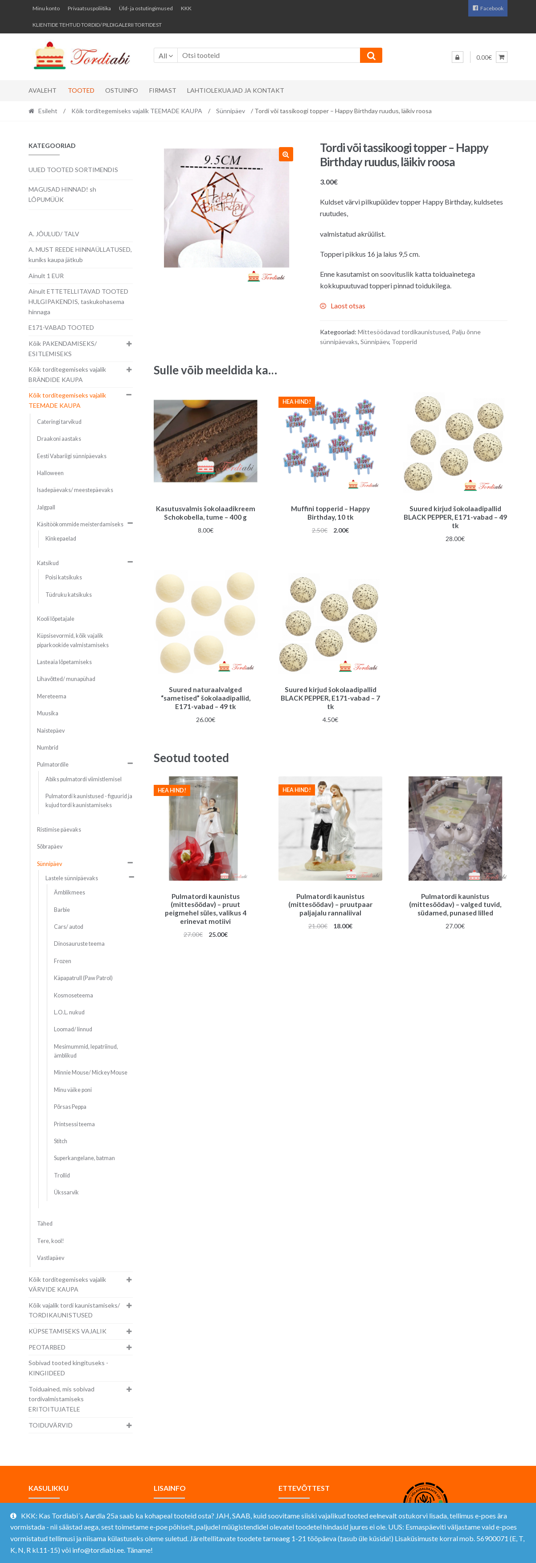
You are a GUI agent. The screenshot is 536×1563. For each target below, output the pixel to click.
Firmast (162, 90)
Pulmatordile (53, 764)
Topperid (404, 341)
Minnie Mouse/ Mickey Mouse (90, 1072)
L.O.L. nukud (69, 1012)
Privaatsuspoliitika (89, 8)
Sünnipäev (230, 111)
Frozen (62, 961)
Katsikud (48, 563)
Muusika (47, 713)
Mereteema (51, 696)
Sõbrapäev (49, 846)
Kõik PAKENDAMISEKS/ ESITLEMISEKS (63, 348)
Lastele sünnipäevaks (71, 878)
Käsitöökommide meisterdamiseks (80, 524)
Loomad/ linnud (73, 1029)
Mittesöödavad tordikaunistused (403, 332)
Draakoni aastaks (59, 438)
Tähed (45, 1223)
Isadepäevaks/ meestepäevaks (75, 490)
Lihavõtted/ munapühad (66, 679)
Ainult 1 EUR (46, 275)
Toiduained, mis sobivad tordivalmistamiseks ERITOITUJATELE (61, 1399)
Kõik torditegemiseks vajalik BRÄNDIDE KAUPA (67, 374)
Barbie (62, 910)
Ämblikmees (69, 892)
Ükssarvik (66, 1192)
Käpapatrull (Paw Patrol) (83, 978)
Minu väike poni (73, 1090)
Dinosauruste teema (79, 943)
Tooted (81, 90)
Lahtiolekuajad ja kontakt (235, 90)
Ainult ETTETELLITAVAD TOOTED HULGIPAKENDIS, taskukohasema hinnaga (78, 301)
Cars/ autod (68, 926)
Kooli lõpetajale (55, 618)
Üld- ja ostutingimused (146, 8)
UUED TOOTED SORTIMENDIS (73, 169)
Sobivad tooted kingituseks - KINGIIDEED (68, 1368)
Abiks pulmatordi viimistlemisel (83, 779)
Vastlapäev (50, 1258)
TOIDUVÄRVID (51, 1425)
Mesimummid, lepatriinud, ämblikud (86, 1051)
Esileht (47, 111)
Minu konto (46, 8)
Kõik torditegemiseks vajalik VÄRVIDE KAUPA (67, 1284)
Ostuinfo (121, 90)
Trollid (62, 1175)
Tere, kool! (50, 1241)
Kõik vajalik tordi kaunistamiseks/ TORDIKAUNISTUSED (74, 1310)
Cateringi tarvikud (59, 421)
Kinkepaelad (60, 538)
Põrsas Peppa (70, 1107)
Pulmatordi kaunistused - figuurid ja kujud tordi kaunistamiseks (88, 800)
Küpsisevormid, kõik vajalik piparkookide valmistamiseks (73, 640)
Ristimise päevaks (59, 829)
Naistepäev (51, 730)
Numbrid (47, 747)
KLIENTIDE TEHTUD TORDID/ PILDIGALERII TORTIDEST (97, 24)
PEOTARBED (47, 1347)
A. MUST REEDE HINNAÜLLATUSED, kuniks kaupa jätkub (80, 254)
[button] (286, 154)
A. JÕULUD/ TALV (54, 234)
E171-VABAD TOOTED (61, 327)
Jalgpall (46, 507)
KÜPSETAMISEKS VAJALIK (67, 1331)
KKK (186, 8)
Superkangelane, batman (84, 1158)
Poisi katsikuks (63, 577)
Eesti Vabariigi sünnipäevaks (71, 456)
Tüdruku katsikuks (68, 594)
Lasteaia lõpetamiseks (64, 662)
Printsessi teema (74, 1124)
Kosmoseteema (73, 995)
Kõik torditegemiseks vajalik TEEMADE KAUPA (136, 111)
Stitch (60, 1141)
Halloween (50, 473)
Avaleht (43, 90)
